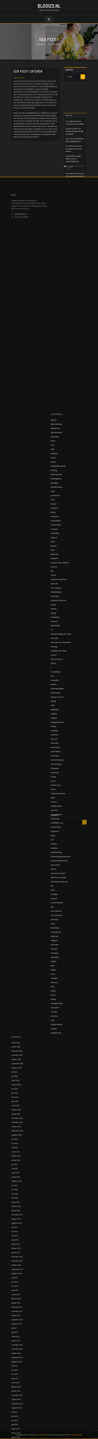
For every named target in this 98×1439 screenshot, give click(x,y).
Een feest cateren (54, 45)
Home (42, 45)
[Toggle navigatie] (49, 19)
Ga (83, 78)
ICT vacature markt (76, 1435)
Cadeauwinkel (19, 83)
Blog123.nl (49, 6)
